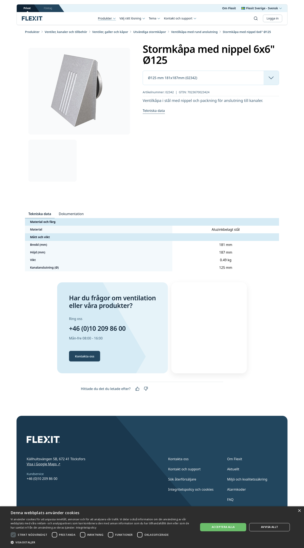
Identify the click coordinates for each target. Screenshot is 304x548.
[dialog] (152, 527)
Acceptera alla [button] (223, 527)
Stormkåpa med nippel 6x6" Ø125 (247, 32)
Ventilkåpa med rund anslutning (194, 32)
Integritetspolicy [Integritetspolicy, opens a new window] (86, 527)
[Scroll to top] (32, 18)
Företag (48, 8)
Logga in (273, 18)
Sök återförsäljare (182, 479)
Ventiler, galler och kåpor (110, 32)
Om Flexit (229, 8)
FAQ (230, 499)
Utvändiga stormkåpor (149, 32)
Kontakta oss (84, 356)
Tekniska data (154, 110)
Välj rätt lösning (132, 18)
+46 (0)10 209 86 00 (97, 328)
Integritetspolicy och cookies (191, 489)
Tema (155, 18)
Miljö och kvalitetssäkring (247, 479)
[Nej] (145, 388)
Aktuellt (233, 469)
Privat (27, 9)
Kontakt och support (180, 18)
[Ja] (137, 388)
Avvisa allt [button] (269, 527)
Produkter (107, 18)
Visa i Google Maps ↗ (43, 464)
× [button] (299, 510)
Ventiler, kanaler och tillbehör (66, 32)
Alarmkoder (236, 489)
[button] (102, 542)
